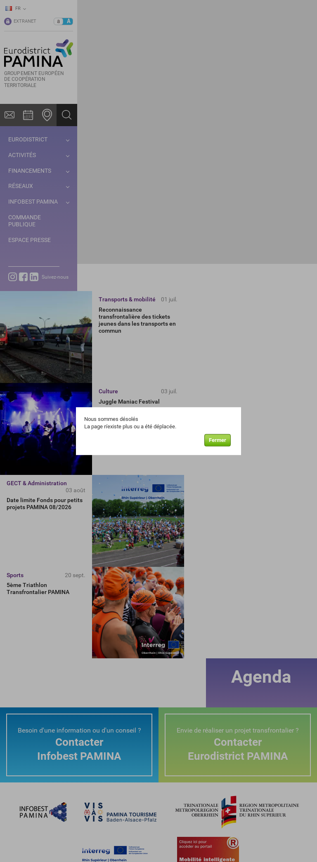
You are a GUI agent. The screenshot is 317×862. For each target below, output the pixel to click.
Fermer (217, 440)
